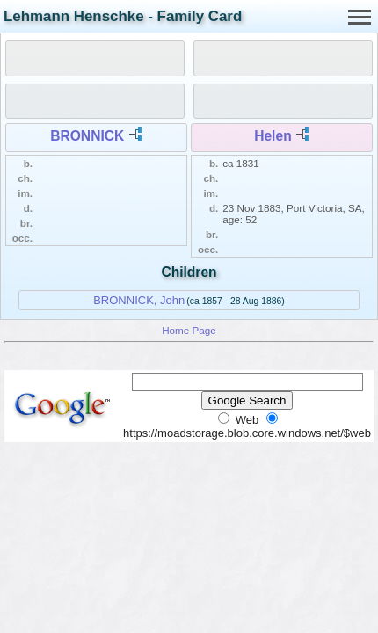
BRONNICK (87, 135)
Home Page (189, 330)
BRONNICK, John (139, 300)
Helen (272, 135)
